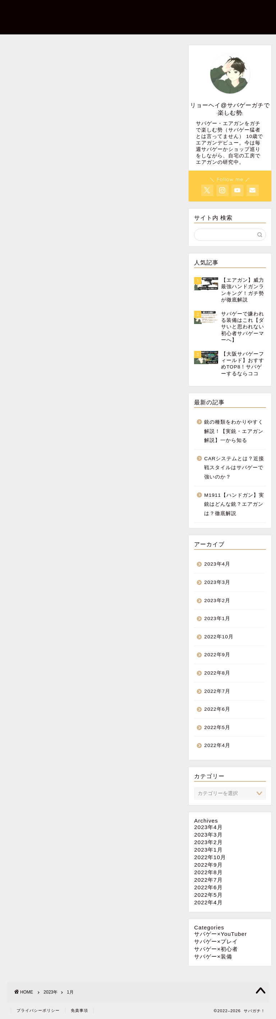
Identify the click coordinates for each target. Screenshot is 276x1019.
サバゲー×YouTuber (220, 934)
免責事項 (79, 1010)
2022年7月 (217, 691)
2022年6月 (217, 709)
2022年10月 (218, 636)
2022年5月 (217, 727)
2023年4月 (217, 564)
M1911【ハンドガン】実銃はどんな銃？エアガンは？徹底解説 (234, 504)
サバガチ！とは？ (84, 25)
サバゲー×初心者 (158, 11)
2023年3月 (217, 582)
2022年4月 (217, 745)
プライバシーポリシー (38, 1010)
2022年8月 (217, 673)
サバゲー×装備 (108, 11)
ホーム (71, 11)
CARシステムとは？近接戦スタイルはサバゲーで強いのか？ (234, 468)
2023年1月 (217, 618)
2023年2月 (217, 600)
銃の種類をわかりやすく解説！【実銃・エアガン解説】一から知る (233, 431)
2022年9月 (217, 654)
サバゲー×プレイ (210, 11)
